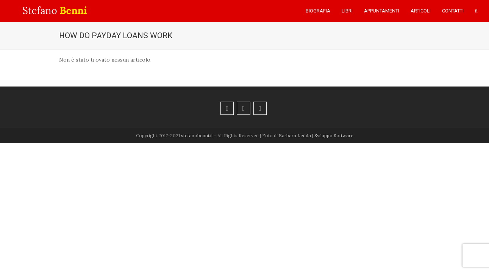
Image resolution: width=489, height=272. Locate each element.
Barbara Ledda (295, 135)
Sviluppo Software (333, 135)
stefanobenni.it (197, 135)
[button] (476, 11)
